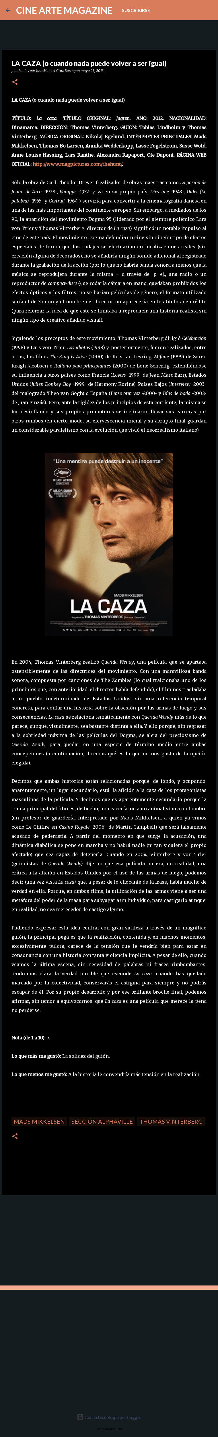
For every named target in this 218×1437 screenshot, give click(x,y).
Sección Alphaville (102, 1121)
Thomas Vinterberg (171, 1121)
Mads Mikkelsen (39, 1121)
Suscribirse (136, 10)
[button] (14, 82)
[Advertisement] (43, 1239)
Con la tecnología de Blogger (109, 1417)
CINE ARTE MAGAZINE (64, 10)
